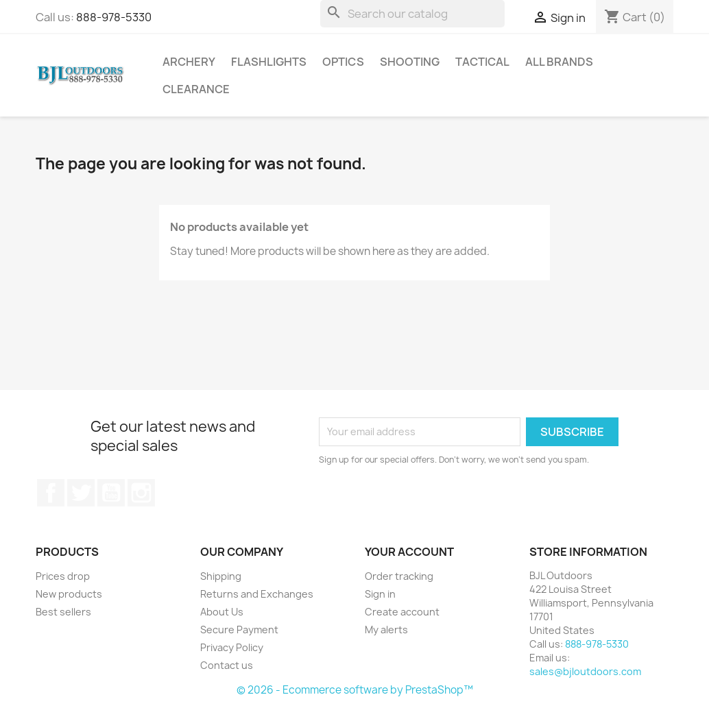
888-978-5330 (114, 17)
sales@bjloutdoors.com (585, 671)
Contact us (226, 665)
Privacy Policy (231, 647)
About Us (221, 611)
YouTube (111, 492)
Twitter (81, 492)
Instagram (141, 492)
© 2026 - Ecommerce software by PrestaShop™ (355, 690)
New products (69, 593)
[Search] (412, 13)
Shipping (220, 576)
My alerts (386, 629)
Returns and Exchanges (256, 593)
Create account (402, 611)
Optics (343, 61)
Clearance (196, 89)
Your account (409, 551)
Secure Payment (239, 629)
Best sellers (63, 611)
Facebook (50, 492)
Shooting (410, 61)
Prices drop (63, 576)
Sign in (380, 593)
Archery (189, 61)
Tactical (482, 61)
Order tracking (399, 576)
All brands (559, 61)
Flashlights (269, 61)
